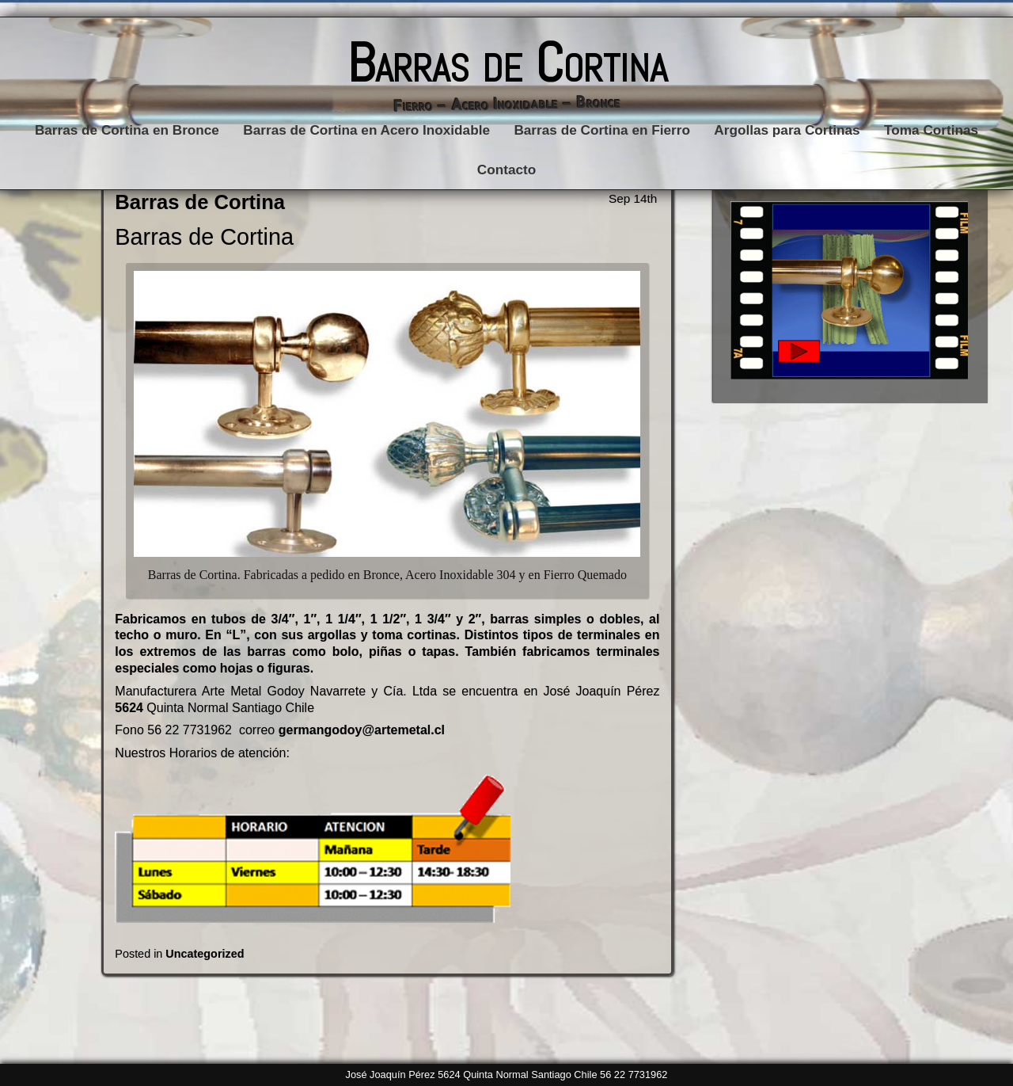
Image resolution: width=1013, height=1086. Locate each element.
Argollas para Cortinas (786, 130)
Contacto (506, 169)
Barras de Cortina (507, 63)
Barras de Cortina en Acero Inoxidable (366, 130)
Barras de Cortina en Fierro (602, 130)
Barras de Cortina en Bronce (127, 130)
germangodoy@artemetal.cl (360, 730)
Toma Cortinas (931, 130)
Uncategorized (204, 953)
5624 (129, 707)
